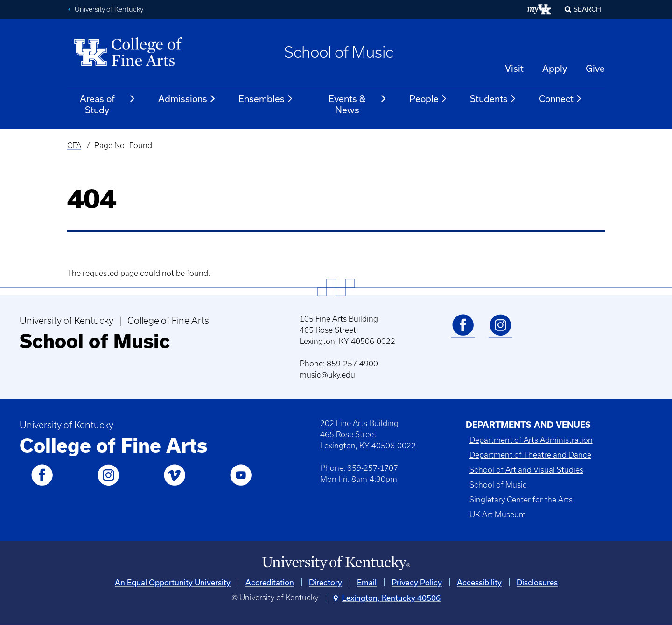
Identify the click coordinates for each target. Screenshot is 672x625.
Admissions (187, 98)
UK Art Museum (497, 514)
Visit (514, 68)
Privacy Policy (417, 582)
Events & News (358, 104)
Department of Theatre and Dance (530, 455)
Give (595, 68)
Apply (554, 68)
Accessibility (479, 582)
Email (367, 582)
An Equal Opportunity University (173, 582)
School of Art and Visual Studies (526, 470)
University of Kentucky (109, 9)
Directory (325, 582)
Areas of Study (108, 104)
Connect (560, 98)
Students (493, 98)
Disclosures (537, 582)
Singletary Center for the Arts (521, 499)
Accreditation (269, 582)
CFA (74, 145)
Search (587, 9)
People (428, 98)
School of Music (338, 52)
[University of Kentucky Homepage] (336, 563)
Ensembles (266, 98)
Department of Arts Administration (531, 440)
